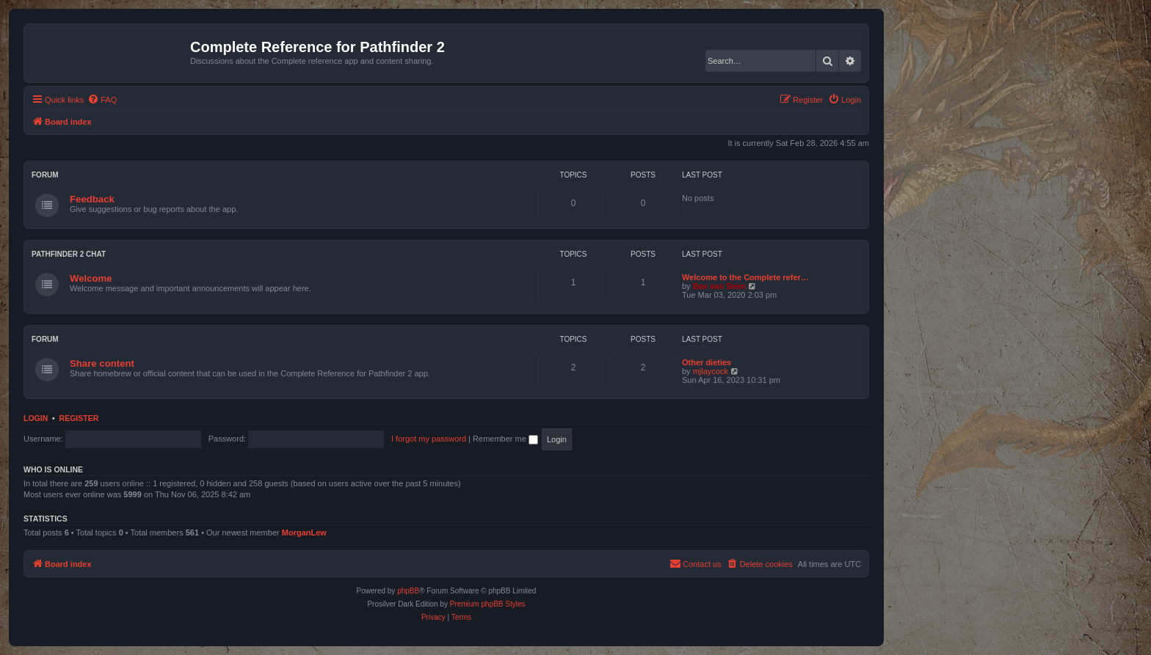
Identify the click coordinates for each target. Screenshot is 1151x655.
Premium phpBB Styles (488, 604)
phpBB (408, 591)
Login (35, 418)
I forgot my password (428, 438)
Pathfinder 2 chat (69, 254)
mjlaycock (710, 371)
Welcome (91, 278)
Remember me (505, 438)
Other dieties (706, 362)
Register (79, 418)
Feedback (92, 199)
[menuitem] (102, 100)
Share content (102, 363)
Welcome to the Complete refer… (745, 277)
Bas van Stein (719, 286)
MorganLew (304, 532)
